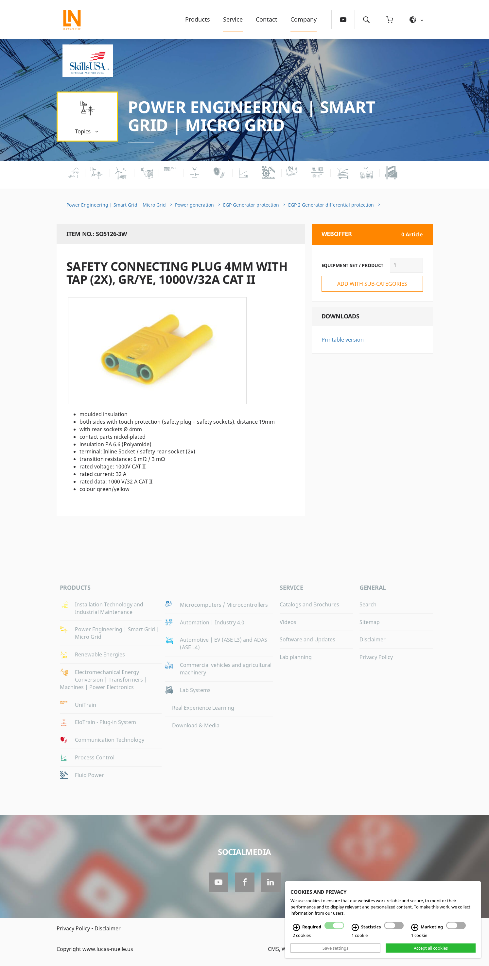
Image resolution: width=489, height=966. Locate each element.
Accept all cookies (431, 948)
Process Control (94, 757)
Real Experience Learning (203, 707)
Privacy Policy (376, 657)
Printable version (343, 339)
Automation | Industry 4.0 (212, 622)
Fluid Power (89, 775)
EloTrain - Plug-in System (105, 722)
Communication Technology (109, 739)
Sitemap (369, 622)
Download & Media (195, 725)
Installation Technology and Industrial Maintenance (109, 608)
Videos (288, 622)
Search (367, 604)
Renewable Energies (100, 654)
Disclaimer (372, 639)
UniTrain (85, 704)
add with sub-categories (372, 283)
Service (233, 19)
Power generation (194, 205)
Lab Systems (195, 690)
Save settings (335, 948)
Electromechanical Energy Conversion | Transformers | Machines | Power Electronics (103, 680)
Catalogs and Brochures (309, 604)
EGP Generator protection (251, 205)
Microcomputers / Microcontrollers (224, 604)
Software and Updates (307, 639)
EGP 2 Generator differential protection (331, 205)
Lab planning (296, 657)
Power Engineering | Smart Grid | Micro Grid (251, 116)
